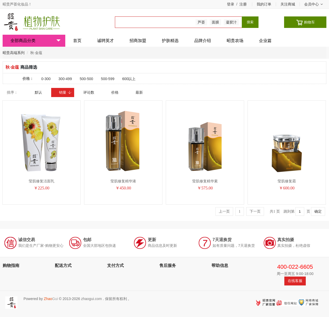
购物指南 (11, 265)
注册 (243, 4)
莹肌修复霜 (287, 181)
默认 (38, 92)
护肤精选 (170, 40)
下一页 (255, 211)
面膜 (215, 22)
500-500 (86, 79)
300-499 (65, 79)
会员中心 (313, 4)
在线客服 (295, 281)
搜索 (250, 22)
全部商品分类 (35, 40)
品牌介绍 (202, 40)
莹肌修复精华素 (205, 181)
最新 (139, 92)
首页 (77, 40)
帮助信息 (220, 265)
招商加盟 (138, 40)
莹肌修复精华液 (123, 181)
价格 (115, 92)
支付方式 (115, 265)
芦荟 (201, 22)
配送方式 (63, 265)
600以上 (129, 79)
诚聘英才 (105, 40)
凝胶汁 (231, 22)
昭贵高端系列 (14, 53)
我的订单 (264, 4)
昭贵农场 (235, 40)
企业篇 (265, 40)
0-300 (46, 79)
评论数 (88, 92)
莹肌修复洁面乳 (41, 181)
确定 (318, 211)
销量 (65, 92)
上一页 (224, 211)
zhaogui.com (91, 299)
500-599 (107, 79)
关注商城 (287, 4)
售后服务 (167, 265)
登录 (230, 4)
